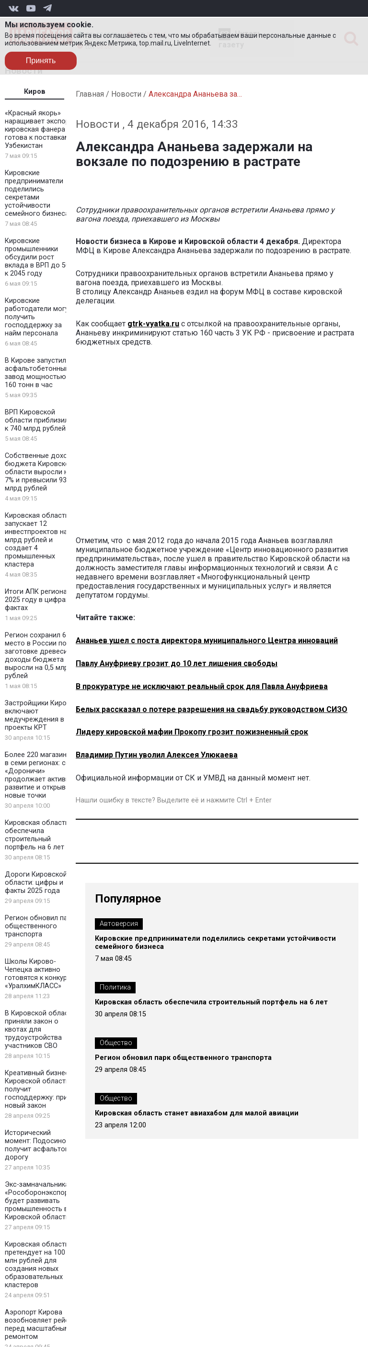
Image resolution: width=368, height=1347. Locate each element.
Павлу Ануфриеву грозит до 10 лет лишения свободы (176, 663)
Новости (126, 94)
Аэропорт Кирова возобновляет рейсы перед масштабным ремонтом (39, 1324)
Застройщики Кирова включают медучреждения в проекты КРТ (39, 715)
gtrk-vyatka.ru (153, 323)
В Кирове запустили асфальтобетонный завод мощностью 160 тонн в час (37, 372)
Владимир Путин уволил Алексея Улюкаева (157, 754)
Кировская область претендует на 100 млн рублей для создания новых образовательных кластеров (37, 1264)
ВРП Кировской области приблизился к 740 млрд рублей (40, 420)
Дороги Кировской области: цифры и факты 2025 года (36, 882)
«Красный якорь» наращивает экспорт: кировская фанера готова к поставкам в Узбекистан (40, 129)
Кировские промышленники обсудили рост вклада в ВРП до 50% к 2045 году (40, 257)
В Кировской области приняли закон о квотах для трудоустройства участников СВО (40, 1029)
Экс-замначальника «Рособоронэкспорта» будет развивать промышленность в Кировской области (42, 1200)
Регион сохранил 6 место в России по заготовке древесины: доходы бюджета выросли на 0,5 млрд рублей (41, 655)
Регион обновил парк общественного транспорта (40, 926)
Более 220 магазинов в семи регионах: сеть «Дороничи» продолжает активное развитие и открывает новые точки (41, 775)
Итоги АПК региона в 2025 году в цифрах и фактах (40, 600)
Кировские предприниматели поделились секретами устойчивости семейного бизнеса (37, 193)
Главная (90, 94)
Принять (41, 60)
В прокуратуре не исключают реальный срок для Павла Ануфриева (202, 686)
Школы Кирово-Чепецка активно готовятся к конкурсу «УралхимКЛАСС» (39, 973)
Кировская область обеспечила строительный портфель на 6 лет (37, 835)
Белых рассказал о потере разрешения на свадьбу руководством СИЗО (211, 709)
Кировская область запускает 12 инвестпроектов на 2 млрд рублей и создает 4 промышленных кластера (39, 540)
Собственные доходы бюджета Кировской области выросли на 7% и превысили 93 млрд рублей (41, 472)
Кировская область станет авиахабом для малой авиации (197, 1113)
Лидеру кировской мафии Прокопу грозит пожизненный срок (192, 731)
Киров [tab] (35, 92)
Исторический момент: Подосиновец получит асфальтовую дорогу (41, 1145)
